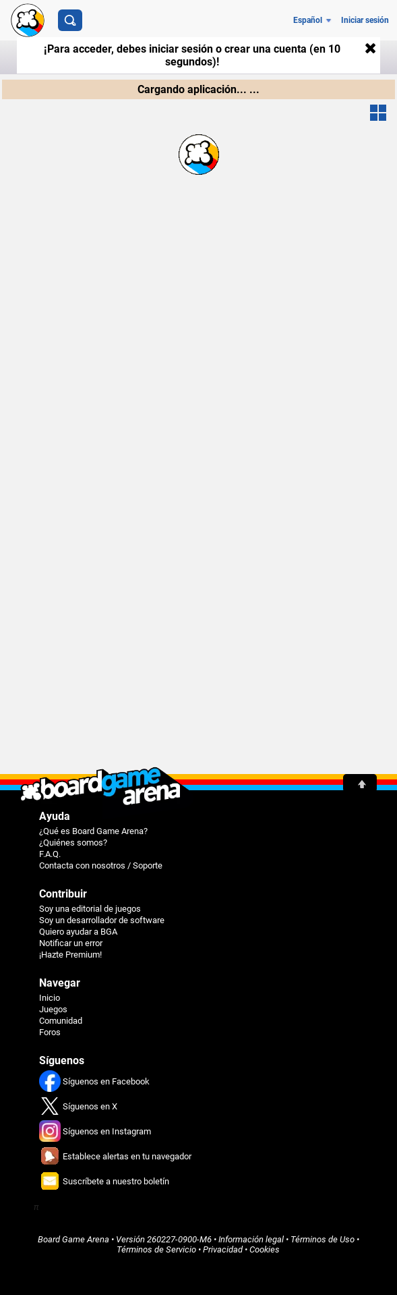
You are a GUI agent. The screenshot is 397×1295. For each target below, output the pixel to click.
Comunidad (60, 1021)
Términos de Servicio (156, 1249)
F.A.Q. (50, 854)
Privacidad (223, 1249)
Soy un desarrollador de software (101, 920)
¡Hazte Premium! (70, 954)
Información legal (251, 1239)
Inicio (49, 998)
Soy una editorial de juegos (90, 909)
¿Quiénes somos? (73, 842)
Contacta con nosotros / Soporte (100, 865)
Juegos (53, 1009)
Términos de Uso (323, 1239)
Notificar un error (70, 943)
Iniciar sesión (365, 20)
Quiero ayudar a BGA (78, 932)
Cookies (264, 1249)
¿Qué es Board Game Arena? (93, 831)
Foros (50, 1032)
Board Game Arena (73, 1239)
